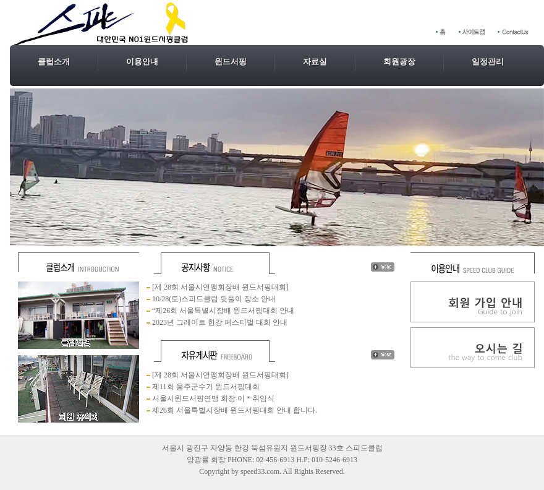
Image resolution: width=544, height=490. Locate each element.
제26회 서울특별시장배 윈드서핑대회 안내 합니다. (233, 410)
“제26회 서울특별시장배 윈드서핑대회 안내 (222, 310)
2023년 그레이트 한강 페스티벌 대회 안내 (218, 322)
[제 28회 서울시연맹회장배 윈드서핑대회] (219, 287)
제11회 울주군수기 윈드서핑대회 (205, 386)
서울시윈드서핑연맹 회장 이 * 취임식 (212, 398)
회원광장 (399, 61)
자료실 (315, 61)
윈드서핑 (231, 61)
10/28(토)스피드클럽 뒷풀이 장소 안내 (214, 298)
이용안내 (142, 61)
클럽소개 (54, 61)
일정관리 (488, 61)
